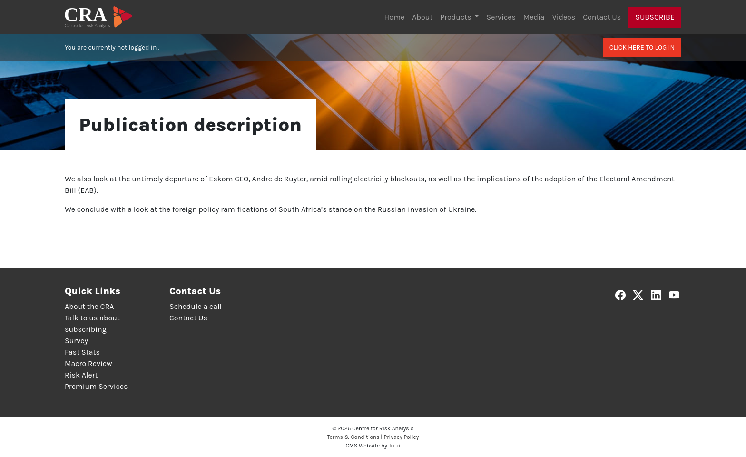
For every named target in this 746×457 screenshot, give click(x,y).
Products (456, 16)
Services (500, 16)
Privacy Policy (401, 437)
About (422, 16)
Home (394, 16)
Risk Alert (81, 374)
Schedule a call (195, 306)
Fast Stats (82, 352)
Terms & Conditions (353, 437)
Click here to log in (642, 47)
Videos (564, 16)
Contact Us (602, 16)
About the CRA (89, 306)
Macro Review (88, 363)
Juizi (395, 445)
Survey (76, 340)
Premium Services (96, 386)
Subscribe (655, 16)
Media (534, 16)
